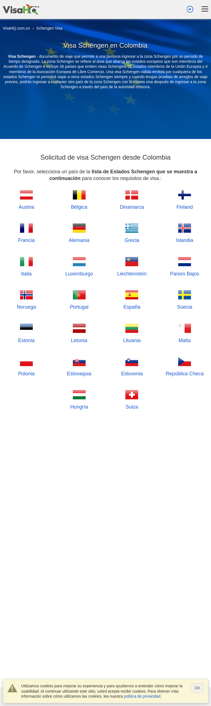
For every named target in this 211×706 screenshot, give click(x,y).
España (131, 299)
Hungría (79, 399)
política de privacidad (142, 696)
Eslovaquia (79, 365)
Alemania (79, 232)
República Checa (185, 365)
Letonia (79, 332)
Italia (26, 266)
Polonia (26, 365)
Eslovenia (132, 365)
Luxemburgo (79, 266)
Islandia (184, 232)
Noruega (26, 299)
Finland (185, 199)
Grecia (132, 232)
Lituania (132, 332)
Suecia (184, 299)
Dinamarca (132, 199)
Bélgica (79, 199)
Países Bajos (184, 266)
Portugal (79, 299)
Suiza (131, 399)
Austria (26, 199)
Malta (184, 332)
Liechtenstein (132, 266)
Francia (26, 232)
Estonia (26, 332)
